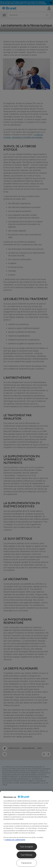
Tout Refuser (26, 855)
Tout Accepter (26, 846)
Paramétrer (26, 863)
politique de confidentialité (15, 840)
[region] (26, 829)
